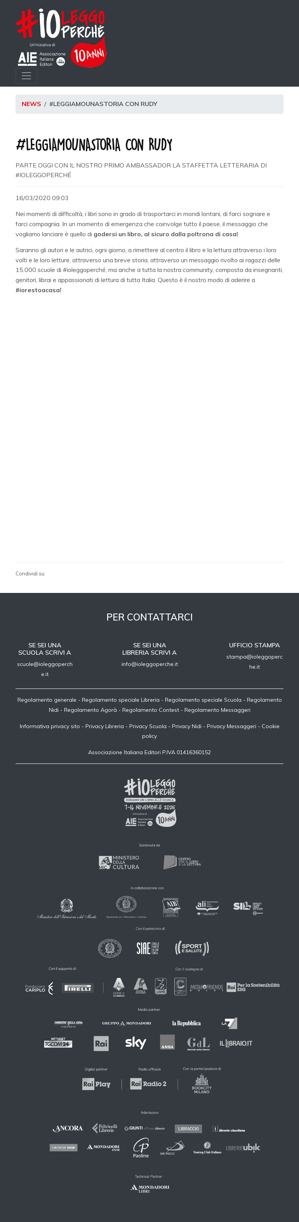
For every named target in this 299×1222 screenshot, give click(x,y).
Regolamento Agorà (90, 709)
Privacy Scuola (148, 726)
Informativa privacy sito (50, 726)
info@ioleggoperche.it (150, 664)
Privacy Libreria (104, 726)
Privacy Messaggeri (231, 726)
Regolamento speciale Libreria (121, 699)
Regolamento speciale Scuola (203, 699)
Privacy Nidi (187, 726)
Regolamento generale (46, 699)
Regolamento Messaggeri (217, 709)
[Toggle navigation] (26, 76)
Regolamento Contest (150, 709)
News (31, 104)
